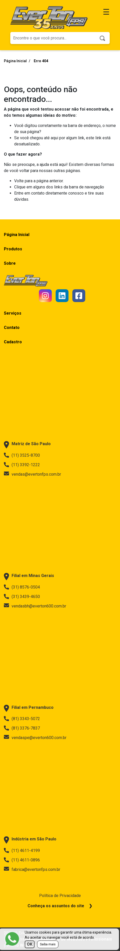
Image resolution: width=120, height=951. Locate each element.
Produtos (13, 249)
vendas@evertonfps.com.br (32, 474)
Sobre (10, 263)
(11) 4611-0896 (22, 859)
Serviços (12, 313)
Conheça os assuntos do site (56, 905)
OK (29, 944)
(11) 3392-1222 (22, 464)
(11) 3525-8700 (22, 455)
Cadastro (13, 341)
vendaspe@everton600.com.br (35, 737)
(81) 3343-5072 (22, 718)
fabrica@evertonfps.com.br (32, 869)
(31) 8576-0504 (22, 587)
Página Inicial (16, 61)
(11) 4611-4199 (22, 850)
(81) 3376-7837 (22, 728)
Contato (12, 327)
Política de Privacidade (60, 895)
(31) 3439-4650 (22, 596)
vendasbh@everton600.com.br (35, 605)
